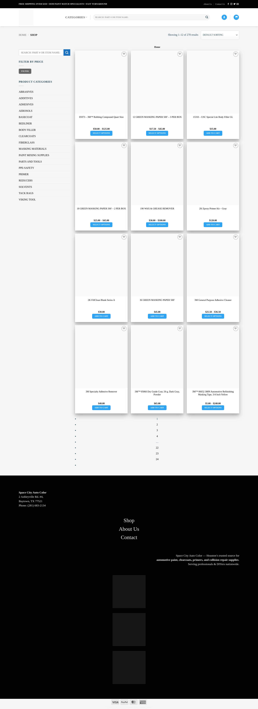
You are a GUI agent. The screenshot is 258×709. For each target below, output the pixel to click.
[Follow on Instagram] (231, 4)
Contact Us (220, 4)
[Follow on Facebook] (228, 4)
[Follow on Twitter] (234, 4)
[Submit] (207, 17)
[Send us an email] (238, 4)
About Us (208, 4)
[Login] (224, 17)
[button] (236, 17)
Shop (129, 520)
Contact (129, 537)
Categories (76, 17)
